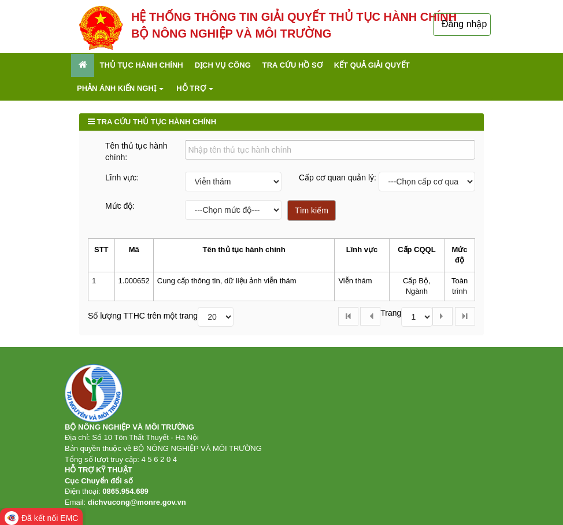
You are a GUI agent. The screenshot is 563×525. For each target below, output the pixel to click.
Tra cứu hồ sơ (292, 65)
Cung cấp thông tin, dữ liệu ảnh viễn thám (227, 280)
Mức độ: (120, 205)
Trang (390, 312)
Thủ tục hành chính (141, 65)
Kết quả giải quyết (372, 65)
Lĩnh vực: (122, 177)
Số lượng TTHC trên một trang (143, 315)
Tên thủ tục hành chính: (136, 151)
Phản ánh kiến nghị (120, 88)
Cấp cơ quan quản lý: (337, 177)
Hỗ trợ (194, 88)
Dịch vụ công (223, 65)
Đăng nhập (464, 24)
